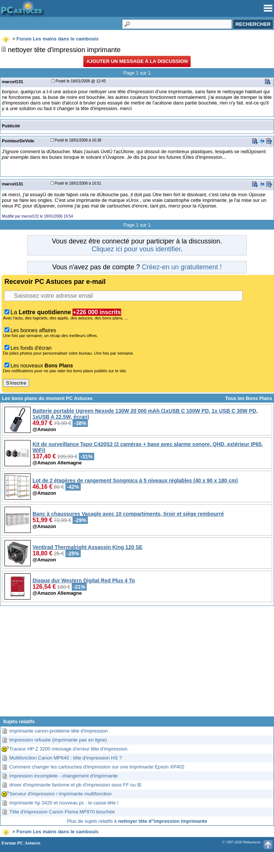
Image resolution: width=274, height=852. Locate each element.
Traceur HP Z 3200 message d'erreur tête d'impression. (69, 749)
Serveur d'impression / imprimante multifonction (60, 794)
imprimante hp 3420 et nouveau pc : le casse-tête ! (63, 803)
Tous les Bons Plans (248, 398)
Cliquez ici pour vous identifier (136, 249)
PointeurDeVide (18, 140)
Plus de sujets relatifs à (137, 821)
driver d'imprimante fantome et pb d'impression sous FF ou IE (75, 785)
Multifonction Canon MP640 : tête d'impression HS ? (65, 758)
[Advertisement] (137, 664)
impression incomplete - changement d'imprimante (63, 776)
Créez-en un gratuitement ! (182, 267)
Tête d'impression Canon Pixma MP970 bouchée (62, 812)
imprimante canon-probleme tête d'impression (58, 731)
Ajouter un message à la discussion (137, 61)
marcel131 (12, 81)
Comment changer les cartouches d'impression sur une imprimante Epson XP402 (97, 767)
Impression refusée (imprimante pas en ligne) (58, 740)
